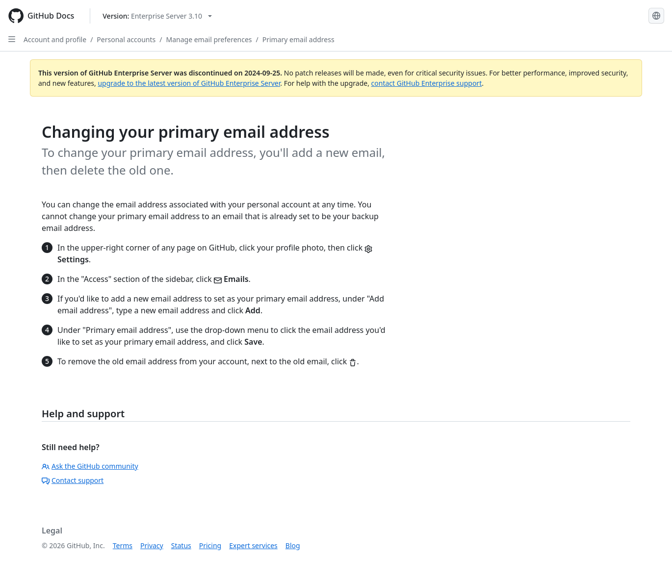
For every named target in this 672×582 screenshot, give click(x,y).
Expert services (253, 545)
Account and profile (55, 39)
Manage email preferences (209, 39)
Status (181, 545)
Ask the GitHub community (90, 466)
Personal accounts (126, 39)
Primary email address (298, 39)
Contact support (72, 480)
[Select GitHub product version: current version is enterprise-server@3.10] (157, 16)
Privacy (151, 545)
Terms (122, 545)
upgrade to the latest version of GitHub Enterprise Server (189, 83)
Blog (292, 545)
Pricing (210, 545)
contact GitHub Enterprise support (426, 83)
